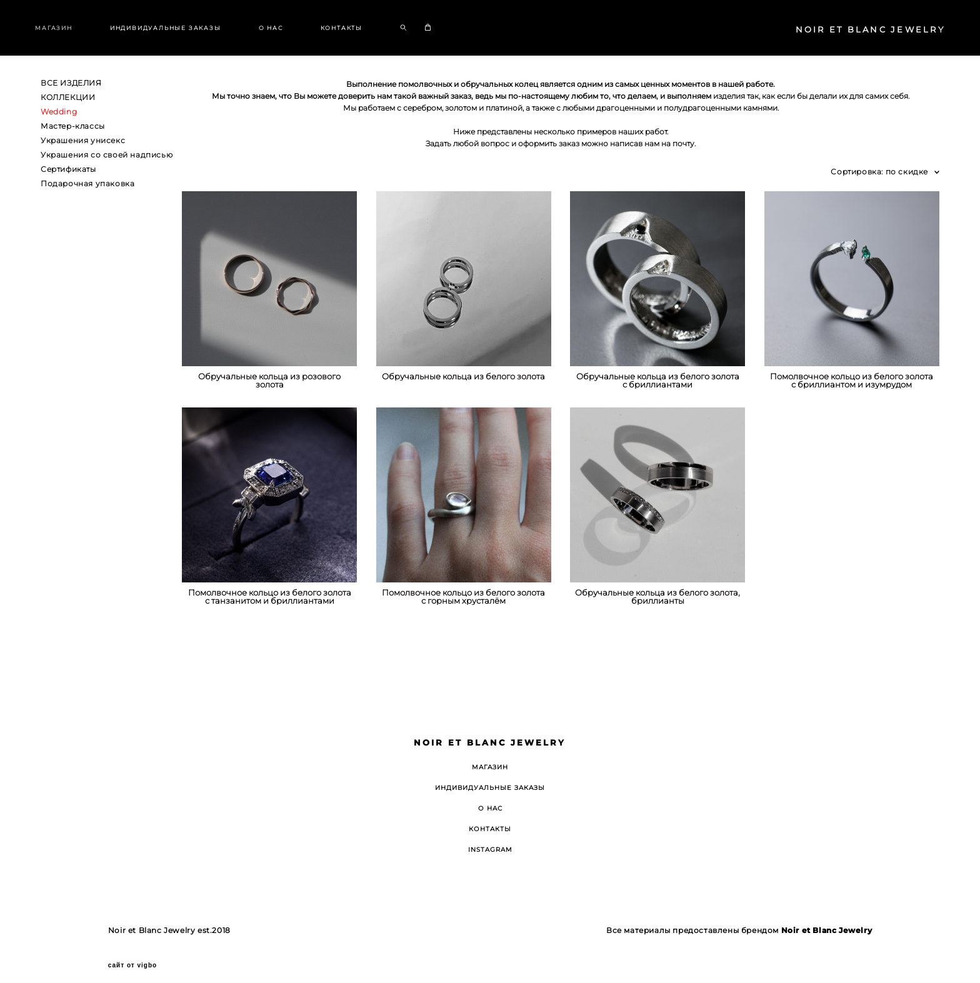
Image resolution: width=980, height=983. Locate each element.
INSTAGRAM (490, 837)
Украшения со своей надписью (106, 161)
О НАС (276, 30)
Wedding (59, 117)
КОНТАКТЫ (347, 30)
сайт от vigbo (132, 954)
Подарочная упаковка (87, 189)
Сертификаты (68, 175)
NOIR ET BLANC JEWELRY (864, 33)
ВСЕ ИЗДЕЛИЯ (71, 89)
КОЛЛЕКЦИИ (68, 103)
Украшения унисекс (83, 146)
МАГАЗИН (59, 30)
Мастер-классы (73, 132)
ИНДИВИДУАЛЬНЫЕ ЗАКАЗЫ (171, 30)
